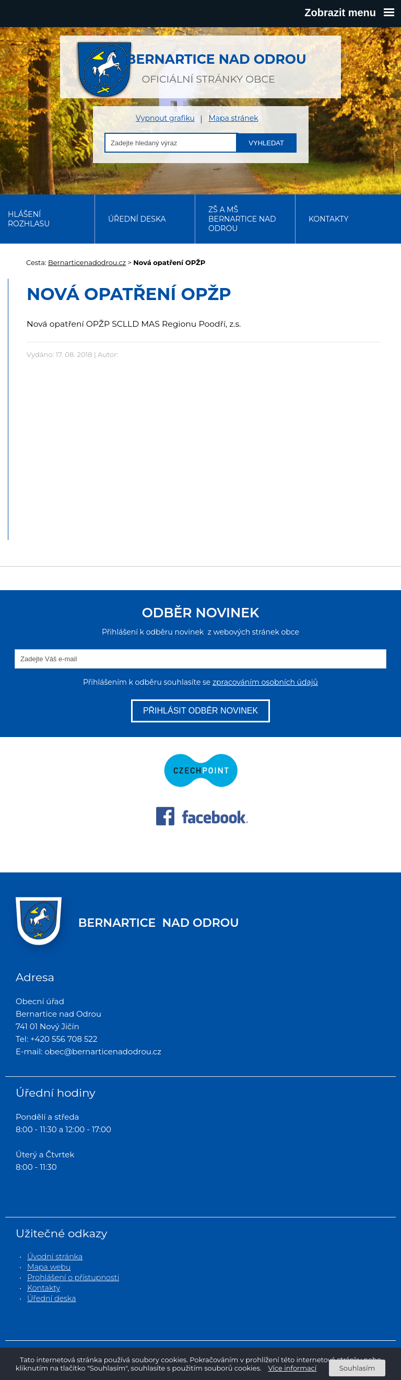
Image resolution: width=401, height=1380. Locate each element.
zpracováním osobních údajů (265, 682)
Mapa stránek (233, 118)
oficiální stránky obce (208, 63)
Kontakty (328, 219)
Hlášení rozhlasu (29, 219)
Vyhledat (266, 143)
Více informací (292, 1368)
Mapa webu (49, 1267)
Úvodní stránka (54, 1256)
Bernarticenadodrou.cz (87, 262)
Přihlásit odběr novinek (200, 710)
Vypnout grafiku (165, 118)
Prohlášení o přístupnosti (73, 1277)
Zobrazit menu (349, 12)
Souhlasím (357, 1368)
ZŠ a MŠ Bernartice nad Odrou (242, 219)
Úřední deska (137, 219)
